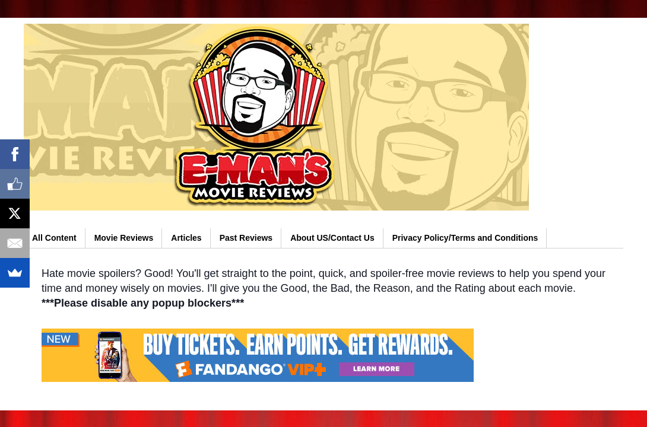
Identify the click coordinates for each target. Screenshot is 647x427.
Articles (186, 238)
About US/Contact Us (332, 238)
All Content (54, 238)
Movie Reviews (124, 238)
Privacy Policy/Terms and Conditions (465, 238)
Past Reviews (246, 238)
